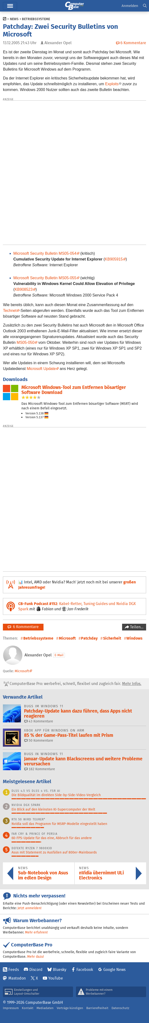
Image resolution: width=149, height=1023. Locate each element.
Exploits (112, 84)
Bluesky (59, 969)
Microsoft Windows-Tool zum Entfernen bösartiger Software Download (73, 390)
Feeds (13, 969)
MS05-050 (25, 342)
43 (38, 721)
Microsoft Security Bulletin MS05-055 (44, 278)
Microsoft (67, 638)
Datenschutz (120, 1008)
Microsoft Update (41, 369)
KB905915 (114, 259)
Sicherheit (112, 638)
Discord (36, 969)
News (14, 19)
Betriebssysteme (36, 19)
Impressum (11, 1008)
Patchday (89, 638)
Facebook (84, 969)
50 (38, 740)
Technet (9, 311)
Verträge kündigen (70, 1008)
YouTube (55, 978)
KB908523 (24, 289)
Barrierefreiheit (97, 1008)
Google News (114, 969)
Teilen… (136, 627)
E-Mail (59, 655)
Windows (134, 638)
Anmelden (130, 5)
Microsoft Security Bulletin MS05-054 (44, 253)
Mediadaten (45, 1008)
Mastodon (17, 978)
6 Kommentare (23, 627)
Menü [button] (10, 6)
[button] (145, 5)
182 (39, 769)
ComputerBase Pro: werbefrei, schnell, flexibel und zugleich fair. (72, 683)
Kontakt (27, 1008)
